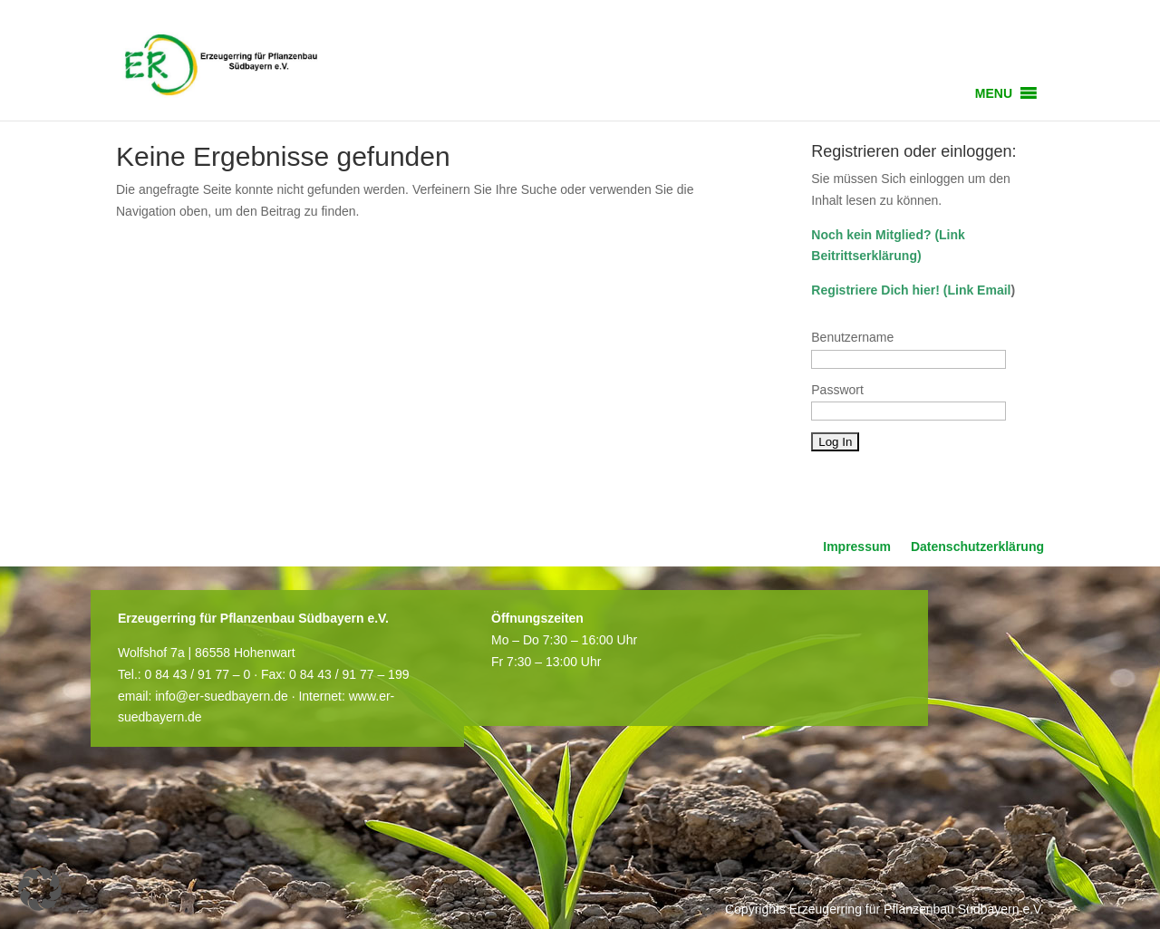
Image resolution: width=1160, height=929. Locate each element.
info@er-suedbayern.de (221, 696)
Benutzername (852, 337)
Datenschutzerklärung (977, 547)
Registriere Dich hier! (875, 290)
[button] (993, 93)
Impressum (857, 547)
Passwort (837, 389)
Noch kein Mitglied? (871, 234)
